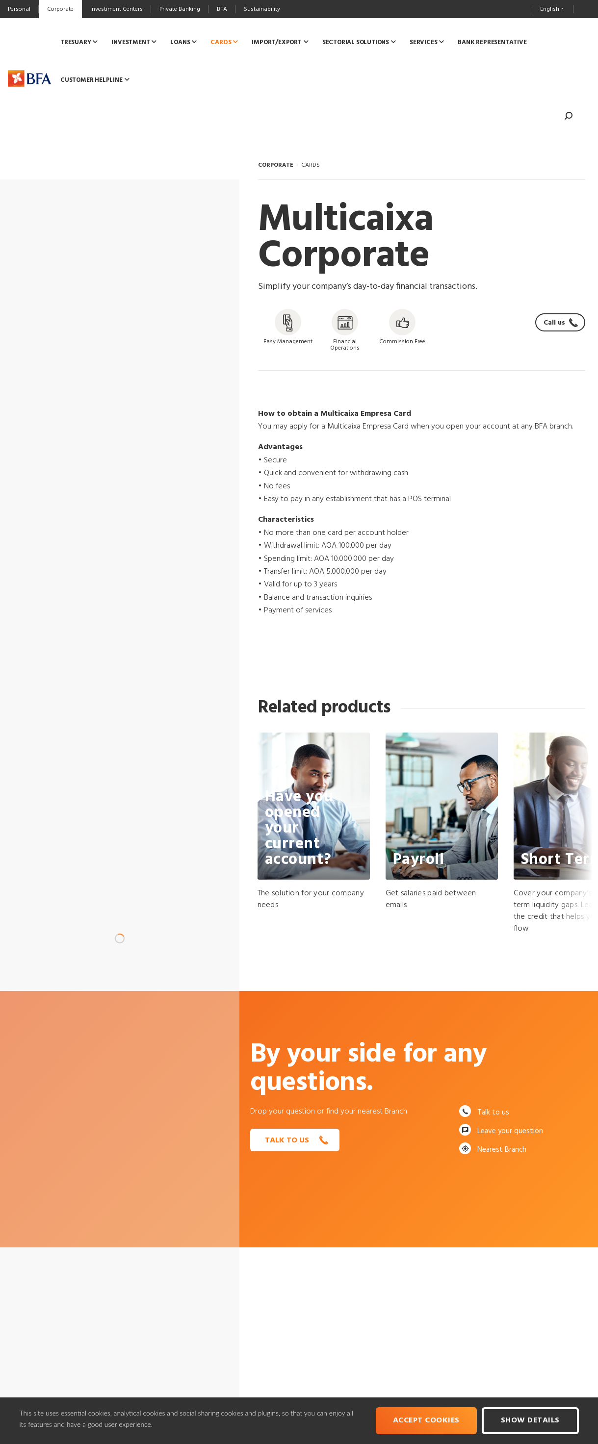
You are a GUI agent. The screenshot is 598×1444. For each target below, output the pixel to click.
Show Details (530, 1420)
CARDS (310, 165)
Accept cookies (426, 1420)
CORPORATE (275, 165)
